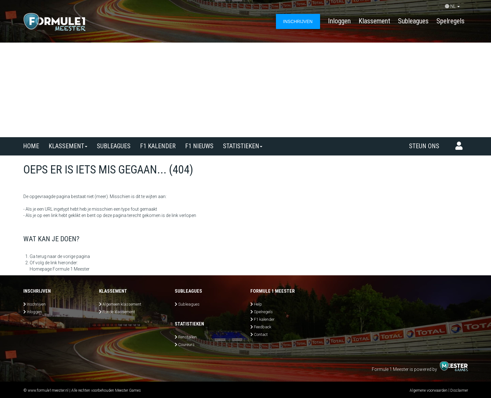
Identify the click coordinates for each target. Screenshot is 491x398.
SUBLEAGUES (114, 146)
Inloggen (339, 21)
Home (31, 146)
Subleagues (413, 21)
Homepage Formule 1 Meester (60, 269)
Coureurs (186, 344)
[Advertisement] (245, 90)
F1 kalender (158, 146)
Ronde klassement (118, 311)
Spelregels (450, 21)
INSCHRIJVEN (298, 21)
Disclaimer (459, 390)
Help (258, 304)
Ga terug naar (43, 256)
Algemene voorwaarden (428, 390)
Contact (261, 334)
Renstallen (187, 337)
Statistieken (242, 146)
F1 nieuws (199, 146)
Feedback (262, 327)
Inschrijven (36, 304)
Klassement (374, 21)
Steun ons (424, 146)
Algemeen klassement (121, 304)
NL (452, 6)
